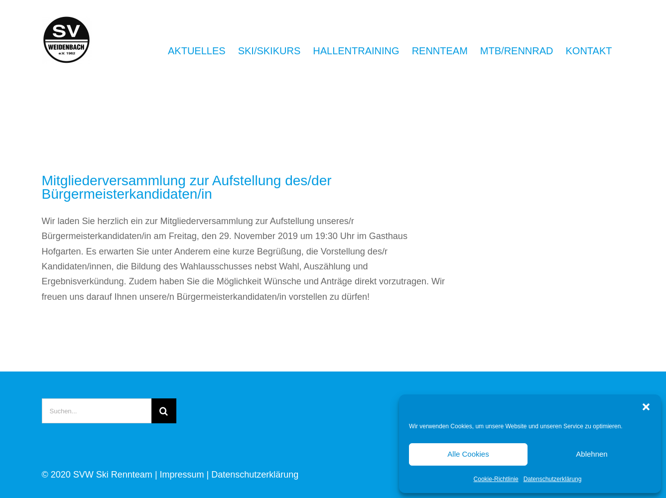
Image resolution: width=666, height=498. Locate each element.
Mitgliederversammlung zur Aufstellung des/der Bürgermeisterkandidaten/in (187, 187)
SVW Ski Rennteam (112, 475)
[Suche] (163, 410)
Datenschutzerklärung (553, 479)
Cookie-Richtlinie (496, 479)
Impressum (182, 475)
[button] (646, 407)
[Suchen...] (96, 410)
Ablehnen (591, 454)
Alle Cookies (468, 454)
